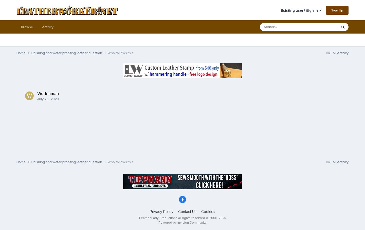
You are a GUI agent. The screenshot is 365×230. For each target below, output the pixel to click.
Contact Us (187, 211)
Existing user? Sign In (301, 10)
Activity (47, 27)
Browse (27, 27)
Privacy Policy (161, 211)
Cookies (208, 211)
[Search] (285, 27)
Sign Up (337, 10)
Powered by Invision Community (182, 222)
